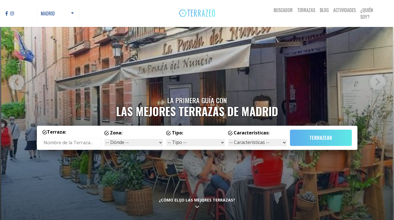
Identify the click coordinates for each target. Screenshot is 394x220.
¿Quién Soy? (366, 13)
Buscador (283, 10)
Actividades (344, 10)
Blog (324, 10)
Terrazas (306, 10)
